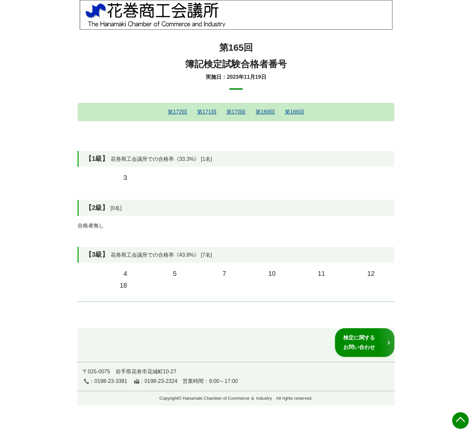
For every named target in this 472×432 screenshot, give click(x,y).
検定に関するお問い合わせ (359, 342)
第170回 (236, 112)
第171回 (207, 112)
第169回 (265, 112)
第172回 (177, 112)
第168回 (294, 112)
